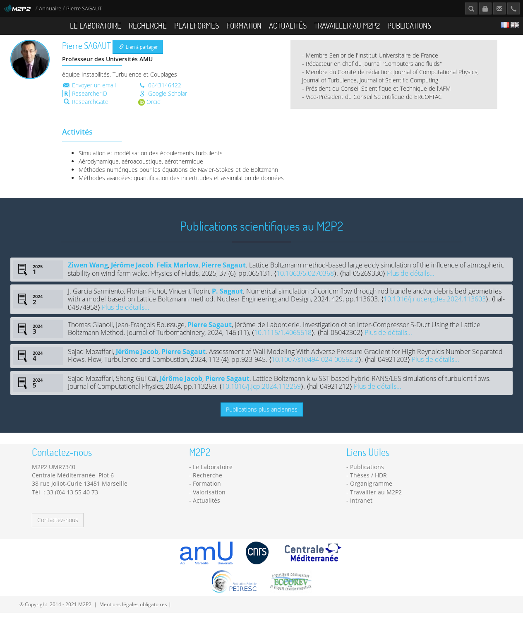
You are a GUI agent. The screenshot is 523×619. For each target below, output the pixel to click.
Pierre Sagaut (224, 271)
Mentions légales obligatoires (133, 610)
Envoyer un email (89, 91)
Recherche (148, 25)
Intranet (361, 506)
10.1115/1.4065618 (283, 338)
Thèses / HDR (368, 481)
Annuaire (50, 8)
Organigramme (371, 490)
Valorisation (209, 498)
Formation (244, 25)
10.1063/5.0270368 (305, 279)
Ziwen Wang (88, 271)
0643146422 (159, 91)
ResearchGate (86, 107)
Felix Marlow (177, 271)
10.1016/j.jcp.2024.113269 (261, 392)
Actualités (288, 25)
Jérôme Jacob (132, 271)
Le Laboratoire (95, 25)
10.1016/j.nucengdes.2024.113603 (435, 305)
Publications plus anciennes (261, 415)
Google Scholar (162, 99)
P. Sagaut (227, 296)
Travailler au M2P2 (347, 25)
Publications (409, 25)
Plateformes (196, 25)
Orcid (149, 107)
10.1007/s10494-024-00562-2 (315, 365)
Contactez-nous (57, 526)
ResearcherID (84, 99)
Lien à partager (138, 53)
